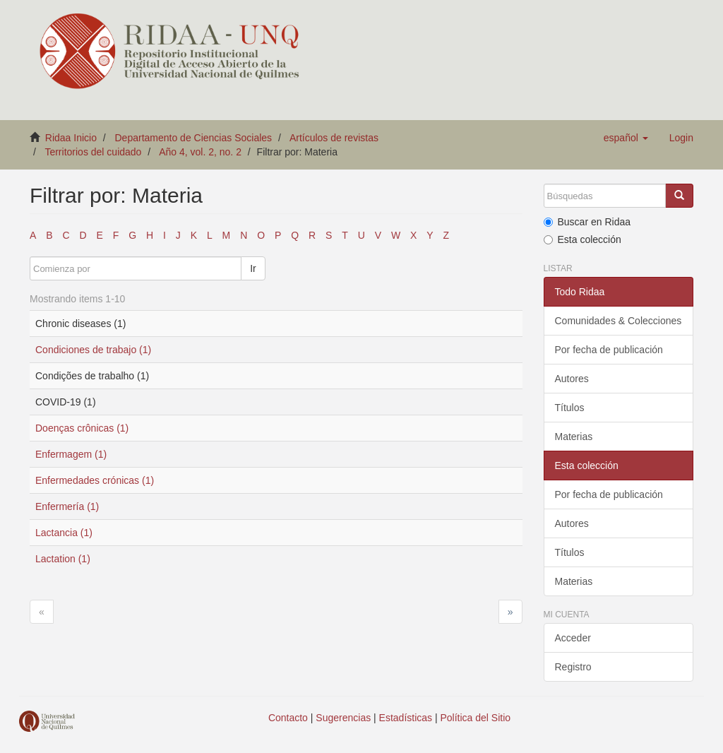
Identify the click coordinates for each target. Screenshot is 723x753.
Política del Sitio (476, 717)
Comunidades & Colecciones (618, 320)
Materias (574, 436)
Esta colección (582, 239)
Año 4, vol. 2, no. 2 (200, 152)
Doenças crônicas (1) (82, 428)
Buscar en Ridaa (587, 221)
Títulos (570, 407)
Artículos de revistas (333, 137)
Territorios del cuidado (92, 152)
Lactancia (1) (63, 532)
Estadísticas (405, 717)
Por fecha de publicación (609, 349)
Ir (253, 268)
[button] (626, 137)
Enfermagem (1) (71, 454)
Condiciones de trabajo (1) (93, 349)
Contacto (288, 717)
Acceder (573, 638)
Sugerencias (343, 717)
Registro (573, 666)
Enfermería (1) (67, 506)
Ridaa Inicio (71, 137)
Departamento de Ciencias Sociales (194, 137)
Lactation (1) (62, 558)
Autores (572, 378)
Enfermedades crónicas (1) (94, 480)
